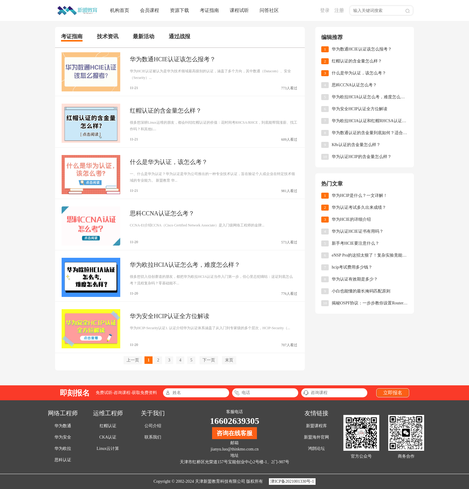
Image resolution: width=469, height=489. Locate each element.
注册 (339, 10)
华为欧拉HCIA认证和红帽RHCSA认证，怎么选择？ (370, 121)
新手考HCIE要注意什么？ (355, 243)
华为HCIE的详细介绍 (351, 219)
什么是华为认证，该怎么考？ (169, 162)
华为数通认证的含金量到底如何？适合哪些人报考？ (370, 133)
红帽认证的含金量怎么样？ (166, 110)
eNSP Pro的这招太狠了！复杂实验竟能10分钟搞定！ (370, 255)
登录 (325, 10)
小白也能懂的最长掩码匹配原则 (361, 291)
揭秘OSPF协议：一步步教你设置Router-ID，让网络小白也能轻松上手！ (370, 303)
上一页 (133, 360)
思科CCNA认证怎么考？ (162, 213)
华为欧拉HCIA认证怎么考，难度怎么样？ (185, 264)
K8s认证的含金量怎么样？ (356, 144)
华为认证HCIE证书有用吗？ (357, 231)
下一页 (208, 360)
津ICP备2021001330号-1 (292, 481)
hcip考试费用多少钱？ (352, 267)
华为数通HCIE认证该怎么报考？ (173, 59)
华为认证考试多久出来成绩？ (359, 207)
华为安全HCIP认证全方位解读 (169, 316)
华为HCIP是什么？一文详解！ (359, 195)
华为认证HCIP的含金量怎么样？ (362, 156)
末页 (229, 360)
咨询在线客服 (234, 433)
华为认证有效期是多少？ (355, 279)
